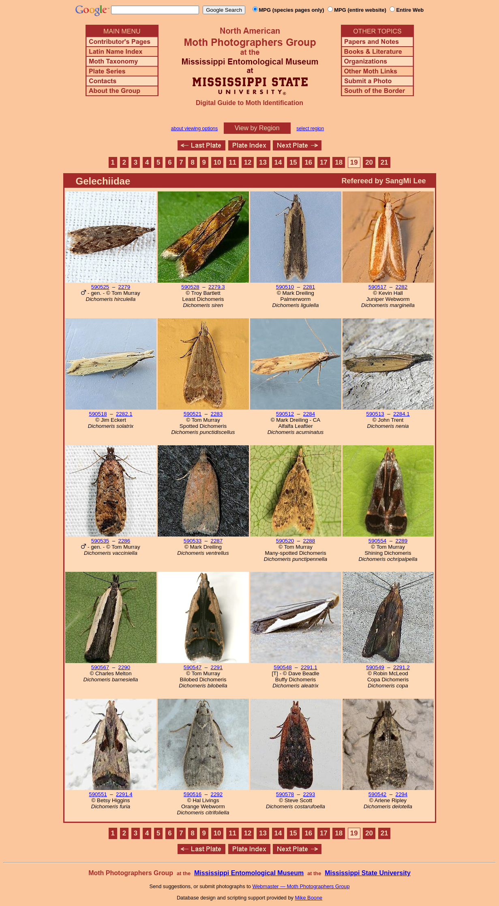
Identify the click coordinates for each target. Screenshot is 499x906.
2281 (309, 287)
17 (324, 162)
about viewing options (194, 128)
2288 (309, 541)
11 (232, 162)
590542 (377, 794)
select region (310, 128)
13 (263, 162)
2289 (402, 541)
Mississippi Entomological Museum (249, 873)
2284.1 (401, 414)
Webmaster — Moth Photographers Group (300, 886)
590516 (192, 794)
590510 (285, 287)
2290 (124, 667)
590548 (282, 667)
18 (339, 162)
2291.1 (309, 667)
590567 (100, 667)
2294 (402, 794)
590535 (100, 541)
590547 (192, 667)
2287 (217, 541)
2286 (124, 541)
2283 (217, 414)
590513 (375, 414)
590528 (190, 287)
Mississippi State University (368, 873)
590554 (377, 541)
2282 (402, 287)
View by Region (257, 128)
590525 (100, 287)
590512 (285, 414)
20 (369, 162)
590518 (98, 414)
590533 (192, 541)
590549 (375, 667)
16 (308, 162)
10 (217, 162)
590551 (98, 794)
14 (278, 162)
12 (248, 162)
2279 (124, 287)
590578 (285, 794)
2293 (309, 794)
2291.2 (401, 667)
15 (293, 162)
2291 (217, 667)
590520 (285, 541)
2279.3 (216, 287)
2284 (309, 414)
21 (384, 162)
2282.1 (124, 414)
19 (354, 162)
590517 (377, 287)
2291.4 (124, 794)
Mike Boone (309, 898)
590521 (192, 414)
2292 (217, 794)
